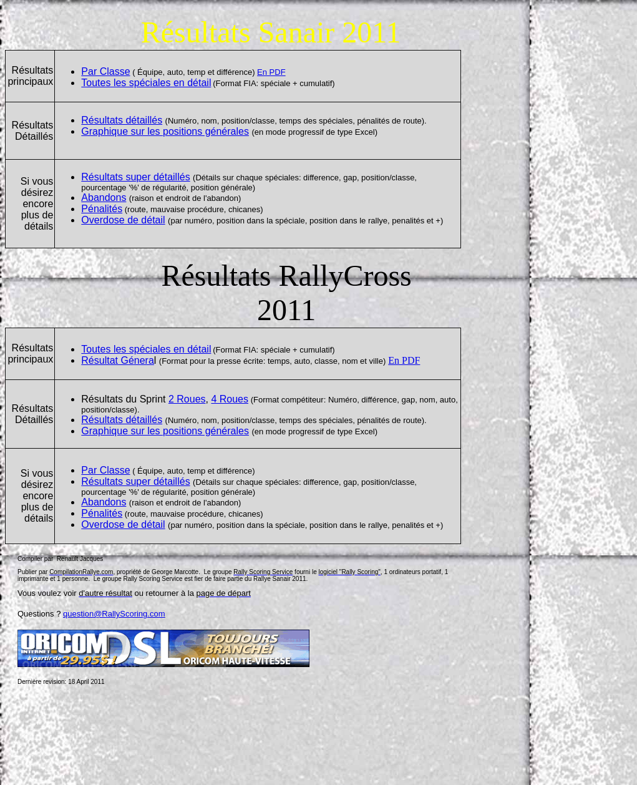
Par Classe (105, 71)
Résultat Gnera (117, 360)
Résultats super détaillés (135, 177)
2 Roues (187, 399)
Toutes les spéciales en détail (146, 82)
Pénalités (101, 208)
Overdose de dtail (123, 220)
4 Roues (229, 399)
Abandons (103, 197)
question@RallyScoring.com (114, 613)
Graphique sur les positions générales (165, 131)
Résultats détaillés (121, 120)
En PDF (271, 72)
